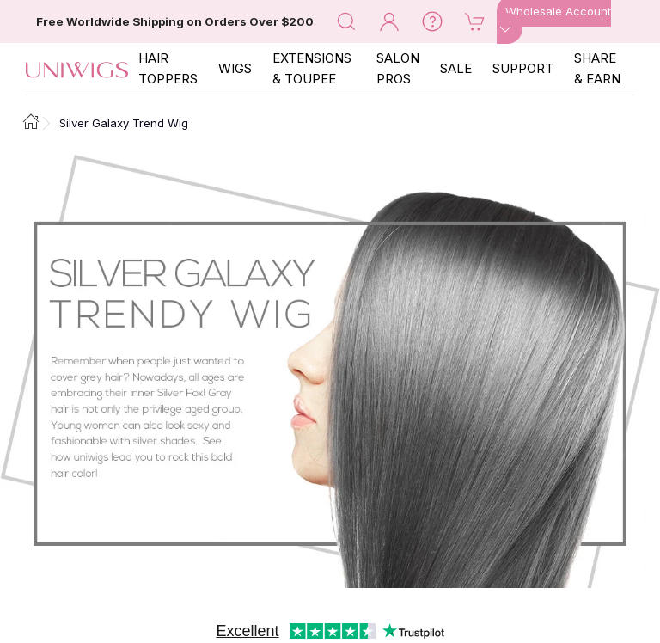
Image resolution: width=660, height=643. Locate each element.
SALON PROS (397, 68)
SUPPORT (522, 68)
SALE (456, 68)
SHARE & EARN (597, 68)
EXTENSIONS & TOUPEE (311, 68)
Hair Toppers (168, 68)
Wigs (235, 68)
